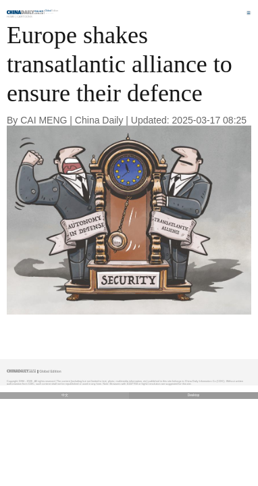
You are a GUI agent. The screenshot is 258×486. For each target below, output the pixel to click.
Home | (11, 16)
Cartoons (24, 16)
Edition (52, 10)
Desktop (194, 395)
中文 (64, 395)
